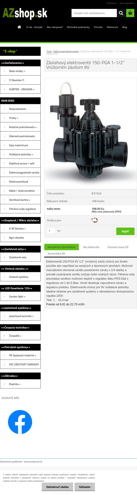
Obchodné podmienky (78, 27)
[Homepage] (19, 27)
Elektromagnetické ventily (65, 51)
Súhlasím (84, 487)
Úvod (49, 51)
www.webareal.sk (33, 461)
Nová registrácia (127, 3)
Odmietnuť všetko (57, 487)
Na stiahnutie (91, 247)
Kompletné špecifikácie (61, 247)
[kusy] (51, 231)
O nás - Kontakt (34, 27)
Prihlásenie (111, 3)
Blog (124, 27)
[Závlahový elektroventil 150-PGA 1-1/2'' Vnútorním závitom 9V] (90, 79)
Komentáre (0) (56, 253)
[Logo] (24, 13)
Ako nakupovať (55, 27)
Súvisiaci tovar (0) (117, 247)
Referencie (112, 27)
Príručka (98, 27)
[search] (121, 13)
